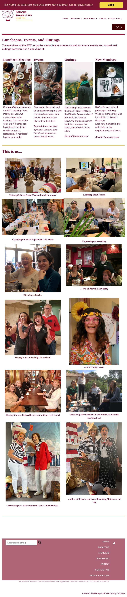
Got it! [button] (111, 5)
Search (39, 542)
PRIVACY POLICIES (99, 575)
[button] (81, 5)
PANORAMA (102, 558)
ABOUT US (103, 547)
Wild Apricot (99, 593)
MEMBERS (103, 552)
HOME (105, 541)
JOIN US (105, 564)
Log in (118, 27)
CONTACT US (102, 569)
